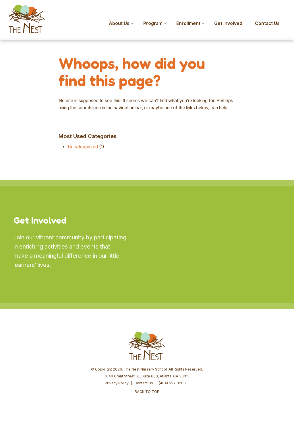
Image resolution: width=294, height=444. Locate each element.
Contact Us (143, 383)
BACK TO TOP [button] (147, 391)
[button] (281, 8)
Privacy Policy (117, 383)
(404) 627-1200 (172, 383)
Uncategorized (83, 147)
